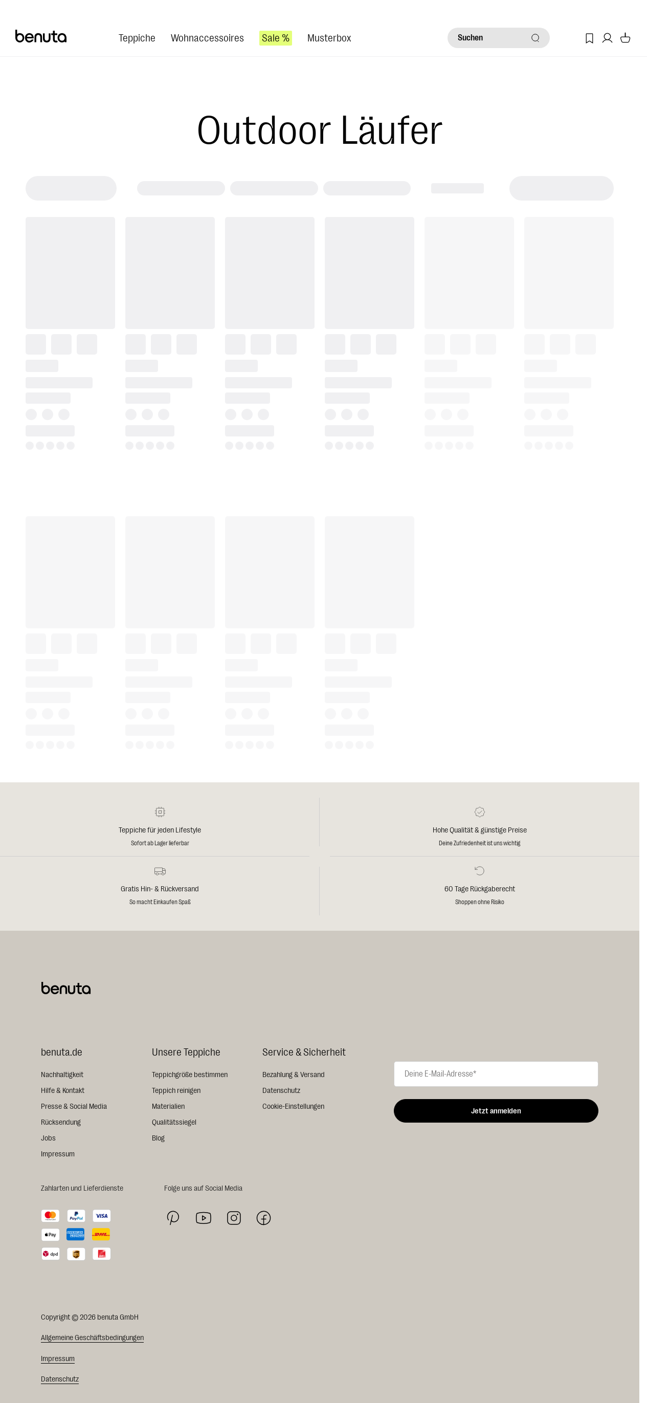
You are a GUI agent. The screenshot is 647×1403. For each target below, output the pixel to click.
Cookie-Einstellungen (293, 1106)
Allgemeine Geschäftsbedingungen (92, 1337)
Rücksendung (61, 1122)
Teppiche (137, 38)
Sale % (275, 38)
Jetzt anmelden (496, 1111)
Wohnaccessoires (207, 38)
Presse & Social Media (74, 1106)
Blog (158, 1138)
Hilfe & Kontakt (62, 1090)
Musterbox (329, 38)
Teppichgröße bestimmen (190, 1074)
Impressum (58, 1154)
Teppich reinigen (176, 1090)
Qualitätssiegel (174, 1122)
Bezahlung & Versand (293, 1074)
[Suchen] (499, 38)
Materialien (168, 1106)
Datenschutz (281, 1090)
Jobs (48, 1138)
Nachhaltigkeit (62, 1074)
